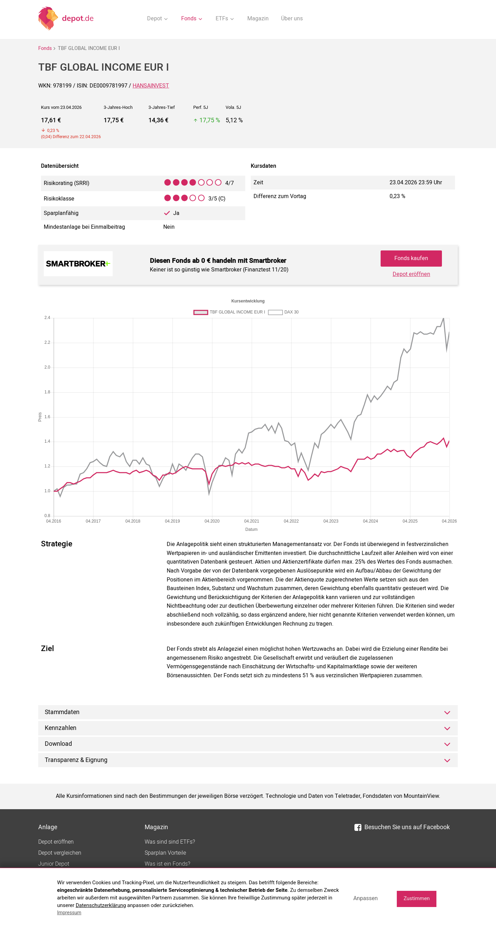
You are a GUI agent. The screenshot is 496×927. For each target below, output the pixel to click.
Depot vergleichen (59, 853)
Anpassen (365, 898)
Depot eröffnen (411, 274)
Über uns (292, 18)
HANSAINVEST (151, 86)
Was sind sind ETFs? (170, 842)
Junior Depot (53, 864)
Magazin (258, 18)
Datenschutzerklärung (101, 905)
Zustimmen (417, 898)
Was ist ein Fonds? (167, 864)
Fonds (45, 48)
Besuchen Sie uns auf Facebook (402, 827)
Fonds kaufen (411, 258)
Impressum (69, 912)
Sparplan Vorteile (165, 853)
